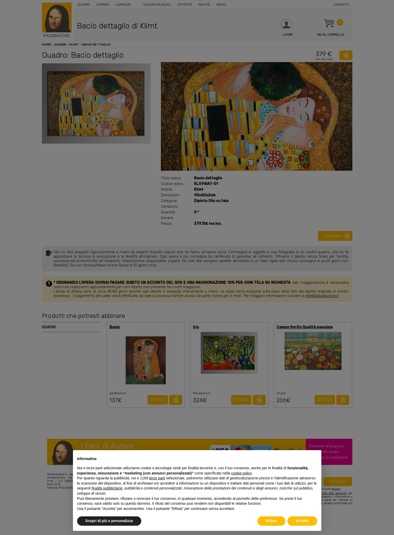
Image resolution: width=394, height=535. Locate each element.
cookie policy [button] (241, 473)
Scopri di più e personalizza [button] (109, 521)
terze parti (157, 478)
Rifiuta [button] (271, 521)
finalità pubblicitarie (107, 488)
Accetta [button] (302, 521)
